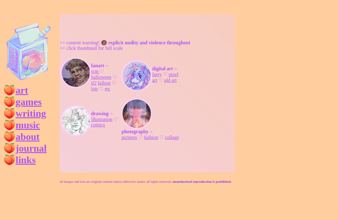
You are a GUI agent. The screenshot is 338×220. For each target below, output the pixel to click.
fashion (151, 137)
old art (170, 80)
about (27, 136)
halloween (101, 77)
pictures (129, 137)
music (28, 124)
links (26, 159)
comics (98, 124)
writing (31, 113)
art (22, 90)
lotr (94, 88)
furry (157, 74)
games (29, 101)
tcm (95, 71)
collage (172, 137)
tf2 (94, 83)
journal (31, 148)
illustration (101, 119)
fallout (104, 83)
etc (107, 88)
